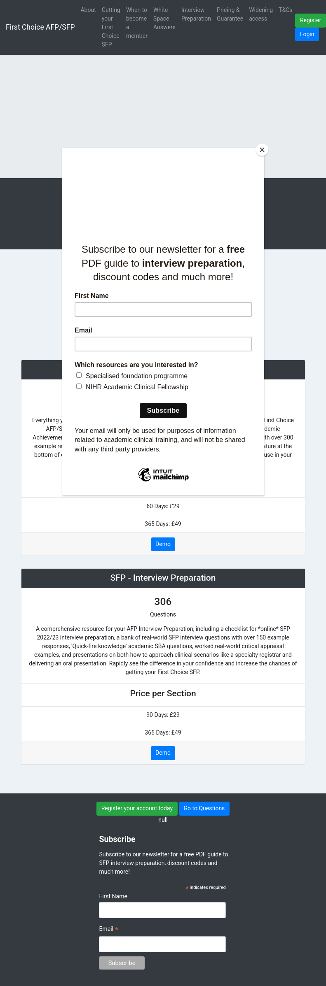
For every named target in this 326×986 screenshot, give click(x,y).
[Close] (262, 150)
